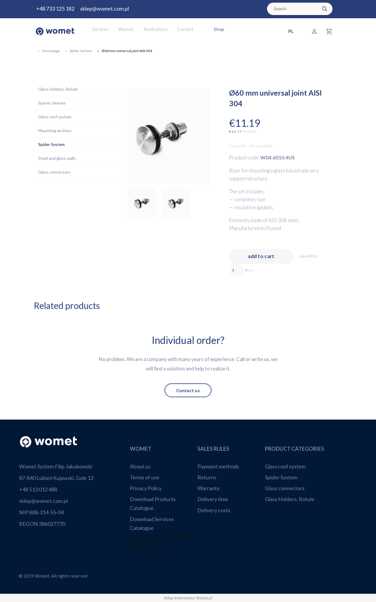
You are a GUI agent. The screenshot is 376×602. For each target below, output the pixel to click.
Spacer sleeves (52, 102)
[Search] (324, 9)
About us (140, 466)
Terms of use (144, 477)
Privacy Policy (146, 488)
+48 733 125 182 (55, 8)
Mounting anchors (55, 130)
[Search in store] (293, 8)
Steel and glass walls (57, 158)
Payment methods (218, 466)
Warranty (208, 488)
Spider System (51, 144)
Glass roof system (54, 116)
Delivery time (212, 499)
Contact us (188, 390)
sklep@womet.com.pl (104, 8)
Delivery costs (213, 510)
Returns (206, 477)
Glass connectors (54, 171)
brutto (250, 131)
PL (290, 31)
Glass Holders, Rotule (58, 89)
